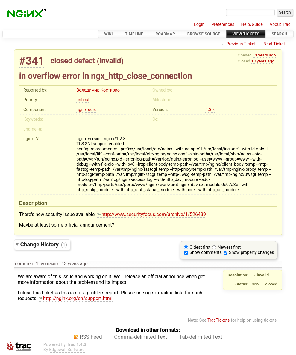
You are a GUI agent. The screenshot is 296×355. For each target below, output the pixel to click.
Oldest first (199, 247)
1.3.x (210, 109)
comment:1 (26, 263)
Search (279, 34)
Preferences (222, 24)
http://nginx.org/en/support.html (76, 298)
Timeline (134, 34)
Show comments (205, 252)
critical (82, 99)
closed (61, 60)
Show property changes (251, 252)
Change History (43, 244)
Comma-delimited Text (140, 337)
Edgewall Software (67, 349)
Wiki (108, 34)
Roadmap (165, 34)
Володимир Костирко (98, 90)
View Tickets (246, 34)
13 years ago (264, 55)
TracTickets (218, 320)
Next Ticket (274, 44)
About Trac (280, 24)
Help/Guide (252, 24)
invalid (110, 60)
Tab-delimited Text (200, 337)
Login (199, 24)
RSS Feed (91, 337)
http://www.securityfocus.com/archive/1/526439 (151, 214)
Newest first (229, 247)
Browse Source (203, 34)
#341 (31, 60)
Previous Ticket (241, 44)
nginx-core (86, 109)
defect (84, 60)
